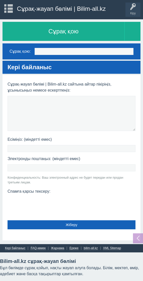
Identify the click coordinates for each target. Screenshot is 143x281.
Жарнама (57, 248)
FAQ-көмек (38, 248)
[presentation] (46, 205)
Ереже (74, 248)
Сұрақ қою (63, 31)
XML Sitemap (112, 248)
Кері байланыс (15, 248)
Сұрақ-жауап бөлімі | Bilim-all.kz (61, 8)
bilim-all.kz (91, 248)
